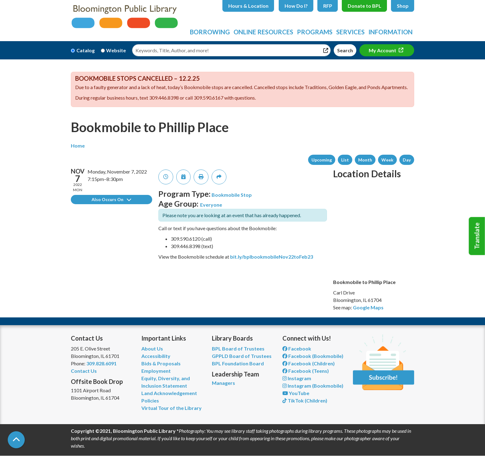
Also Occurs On (111, 199)
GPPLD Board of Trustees (242, 356)
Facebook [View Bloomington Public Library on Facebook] (296, 348)
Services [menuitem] (350, 32)
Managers (223, 383)
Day (407, 159)
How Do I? (296, 6)
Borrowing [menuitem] (210, 32)
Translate (477, 236)
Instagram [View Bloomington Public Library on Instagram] (296, 378)
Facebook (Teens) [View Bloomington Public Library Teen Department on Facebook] (305, 371)
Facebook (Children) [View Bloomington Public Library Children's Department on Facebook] (308, 363)
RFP (327, 6)
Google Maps (368, 307)
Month (365, 159)
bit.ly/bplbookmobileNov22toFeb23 (271, 257)
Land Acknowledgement (169, 393)
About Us (152, 348)
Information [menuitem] (390, 32)
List (345, 159)
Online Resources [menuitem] (263, 32)
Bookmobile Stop (232, 195)
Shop (403, 6)
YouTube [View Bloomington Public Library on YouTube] (295, 393)
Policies (150, 400)
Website (116, 50)
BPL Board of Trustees (238, 348)
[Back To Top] (16, 439)
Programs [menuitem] (315, 32)
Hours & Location (248, 6)
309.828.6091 (101, 363)
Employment (156, 371)
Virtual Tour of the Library (171, 408)
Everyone (211, 205)
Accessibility (155, 356)
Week (387, 159)
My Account (383, 50)
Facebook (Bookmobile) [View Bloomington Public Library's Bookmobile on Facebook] (312, 356)
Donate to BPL (364, 6)
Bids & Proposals (161, 363)
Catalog (85, 50)
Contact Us (84, 371)
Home (78, 145)
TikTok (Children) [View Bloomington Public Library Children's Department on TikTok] (304, 400)
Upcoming (321, 159)
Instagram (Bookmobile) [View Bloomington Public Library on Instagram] (312, 386)
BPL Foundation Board (238, 363)
